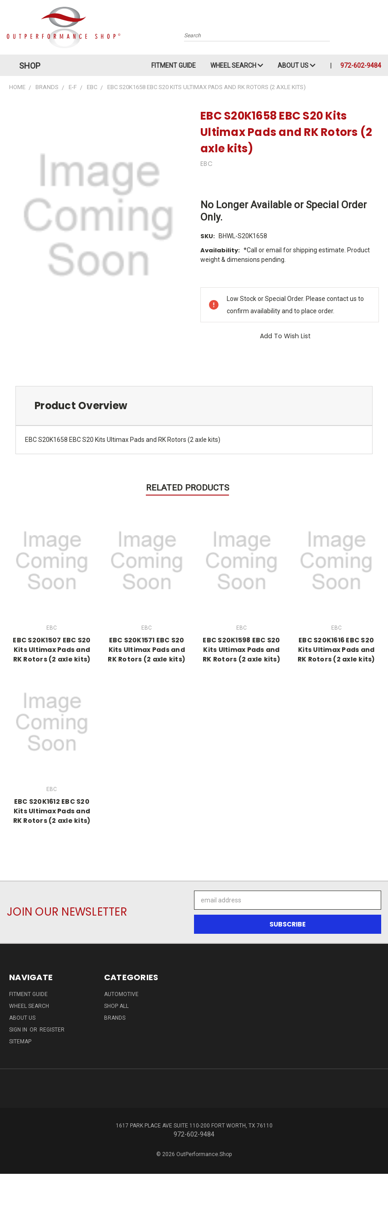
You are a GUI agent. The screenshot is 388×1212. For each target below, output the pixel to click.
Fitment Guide (173, 65)
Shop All (116, 1006)
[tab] (194, 406)
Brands (114, 1018)
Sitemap (20, 1041)
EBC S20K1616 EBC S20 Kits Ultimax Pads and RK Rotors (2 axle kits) (336, 650)
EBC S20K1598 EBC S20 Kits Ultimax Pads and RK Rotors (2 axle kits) (241, 650)
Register (52, 1030)
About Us (296, 65)
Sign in (19, 1030)
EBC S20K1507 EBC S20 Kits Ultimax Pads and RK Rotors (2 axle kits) (51, 650)
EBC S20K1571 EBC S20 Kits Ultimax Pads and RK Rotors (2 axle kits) (146, 650)
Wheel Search (236, 65)
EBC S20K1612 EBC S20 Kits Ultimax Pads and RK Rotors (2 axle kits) (52, 811)
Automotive (121, 994)
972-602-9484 (360, 65)
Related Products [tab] (187, 487)
